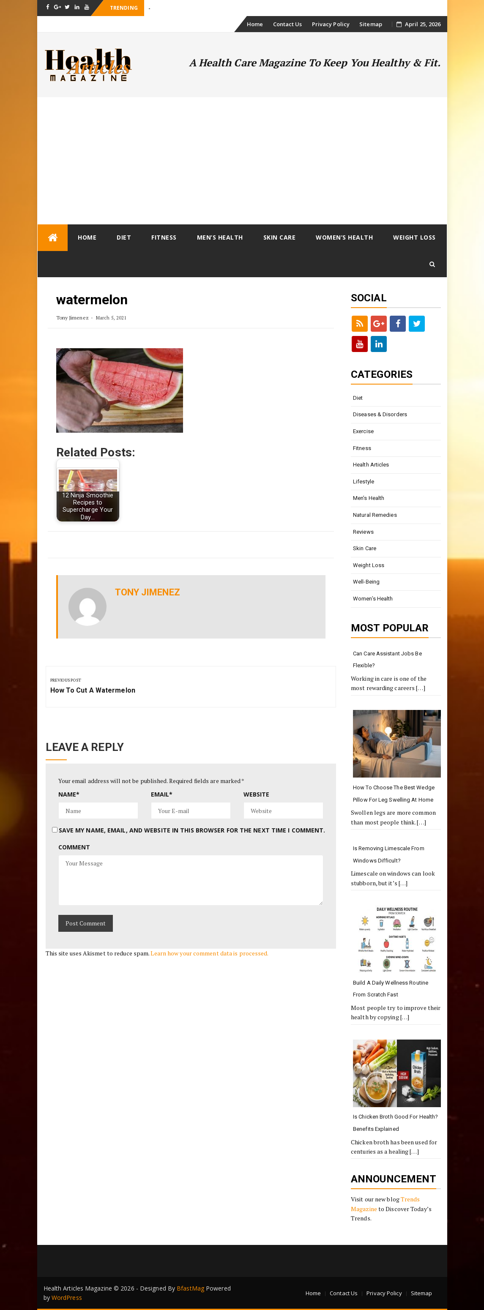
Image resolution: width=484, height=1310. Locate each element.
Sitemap (370, 24)
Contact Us (287, 24)
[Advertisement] (242, 160)
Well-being (366, 582)
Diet (124, 237)
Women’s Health (344, 237)
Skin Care (279, 237)
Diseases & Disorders (380, 414)
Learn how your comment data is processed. (209, 953)
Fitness (164, 237)
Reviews (363, 532)
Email (162, 794)
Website (256, 794)
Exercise (363, 431)
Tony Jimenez (72, 317)
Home (255, 24)
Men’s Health (220, 237)
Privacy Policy (331, 24)
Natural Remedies (375, 515)
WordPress (67, 1298)
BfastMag (190, 1288)
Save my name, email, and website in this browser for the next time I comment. (192, 830)
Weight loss (414, 237)
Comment (74, 847)
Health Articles (371, 464)
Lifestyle (363, 481)
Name (69, 794)
